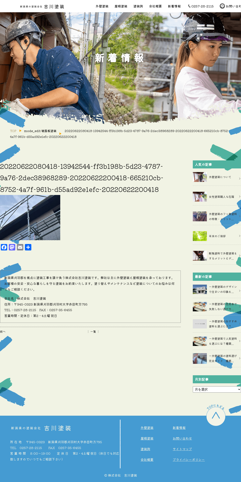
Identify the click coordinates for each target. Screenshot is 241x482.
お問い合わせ (182, 438)
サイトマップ (182, 448)
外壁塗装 (102, 6)
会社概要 (155, 6)
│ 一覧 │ (93, 331)
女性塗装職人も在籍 (221, 197)
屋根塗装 (120, 6)
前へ (3, 331)
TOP (13, 131)
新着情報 (174, 6)
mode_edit (40, 131)
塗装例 (138, 6)
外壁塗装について (220, 177)
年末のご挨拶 (217, 236)
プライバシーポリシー (189, 459)
